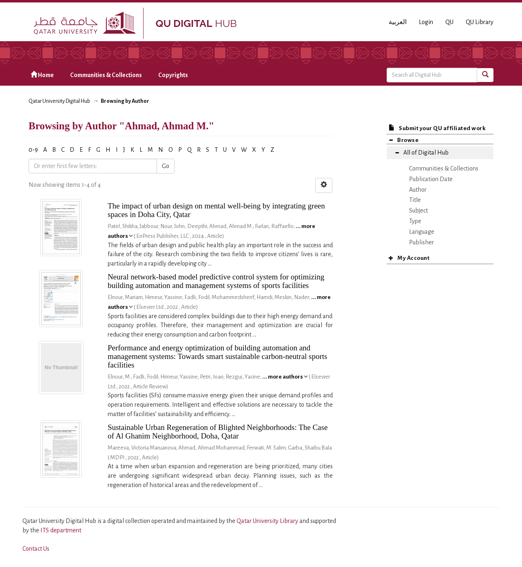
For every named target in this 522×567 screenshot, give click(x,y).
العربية (398, 22)
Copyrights (173, 75)
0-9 (33, 149)
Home (42, 74)
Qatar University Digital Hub (59, 101)
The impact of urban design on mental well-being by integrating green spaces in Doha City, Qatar (216, 210)
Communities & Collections (106, 75)
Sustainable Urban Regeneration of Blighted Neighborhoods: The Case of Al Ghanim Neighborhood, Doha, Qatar (217, 431)
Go (165, 166)
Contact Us (35, 548)
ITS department (60, 530)
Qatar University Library (268, 521)
